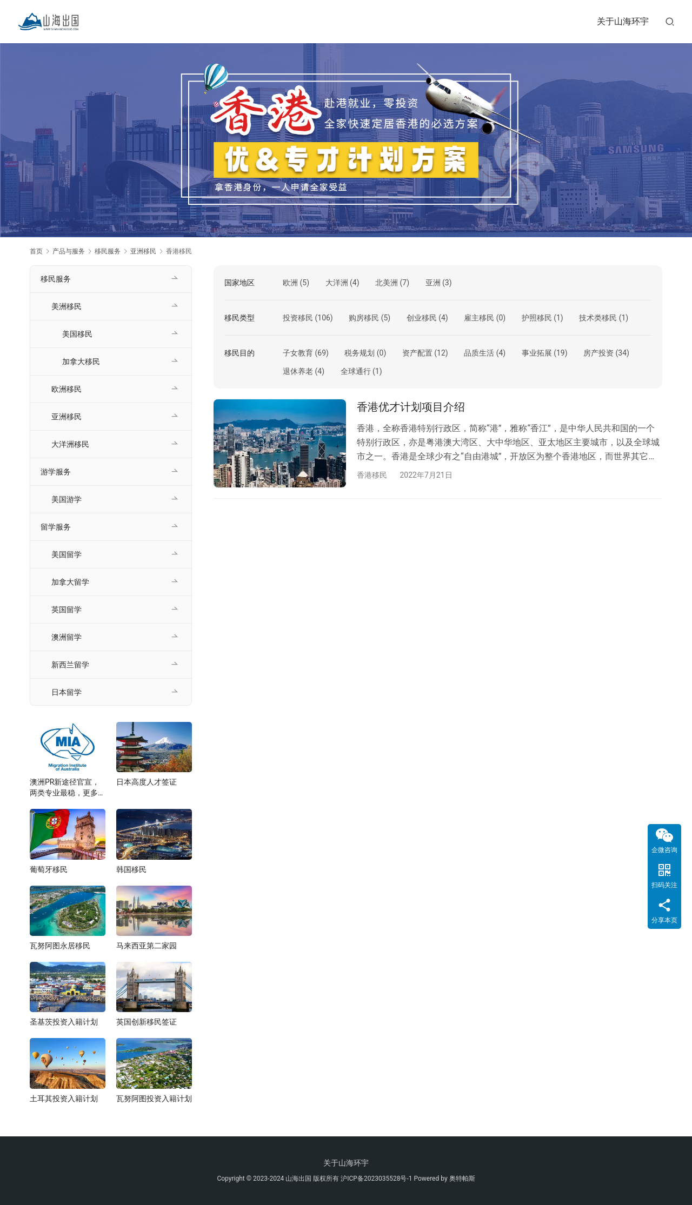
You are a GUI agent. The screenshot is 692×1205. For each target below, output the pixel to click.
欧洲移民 (66, 389)
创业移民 (422, 317)
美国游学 (66, 499)
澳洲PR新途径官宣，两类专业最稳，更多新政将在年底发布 (67, 788)
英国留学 (66, 609)
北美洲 (386, 282)
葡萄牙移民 (49, 869)
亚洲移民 (66, 416)
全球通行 (356, 371)
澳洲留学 (66, 637)
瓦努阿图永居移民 (60, 945)
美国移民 (77, 334)
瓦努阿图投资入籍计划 (154, 1098)
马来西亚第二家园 (146, 945)
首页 (36, 251)
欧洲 (290, 282)
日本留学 (66, 692)
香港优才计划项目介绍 (411, 406)
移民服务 (56, 279)
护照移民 (537, 317)
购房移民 (364, 317)
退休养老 (298, 371)
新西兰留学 (70, 664)
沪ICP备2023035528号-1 (376, 1178)
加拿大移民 (81, 361)
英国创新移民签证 (146, 1021)
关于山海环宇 (623, 21)
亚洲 (433, 282)
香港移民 (372, 475)
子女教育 (298, 353)
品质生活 (479, 353)
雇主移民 (479, 317)
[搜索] (670, 21)
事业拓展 (537, 353)
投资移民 (298, 317)
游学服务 (56, 471)
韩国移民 (131, 869)
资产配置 (417, 353)
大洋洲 (336, 282)
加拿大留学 (70, 582)
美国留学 (66, 554)
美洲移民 (66, 306)
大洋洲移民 (70, 444)
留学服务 (56, 527)
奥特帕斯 (462, 1178)
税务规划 (359, 353)
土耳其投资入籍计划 (64, 1098)
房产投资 (598, 353)
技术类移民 (598, 317)
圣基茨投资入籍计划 (64, 1021)
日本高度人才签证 (146, 782)
